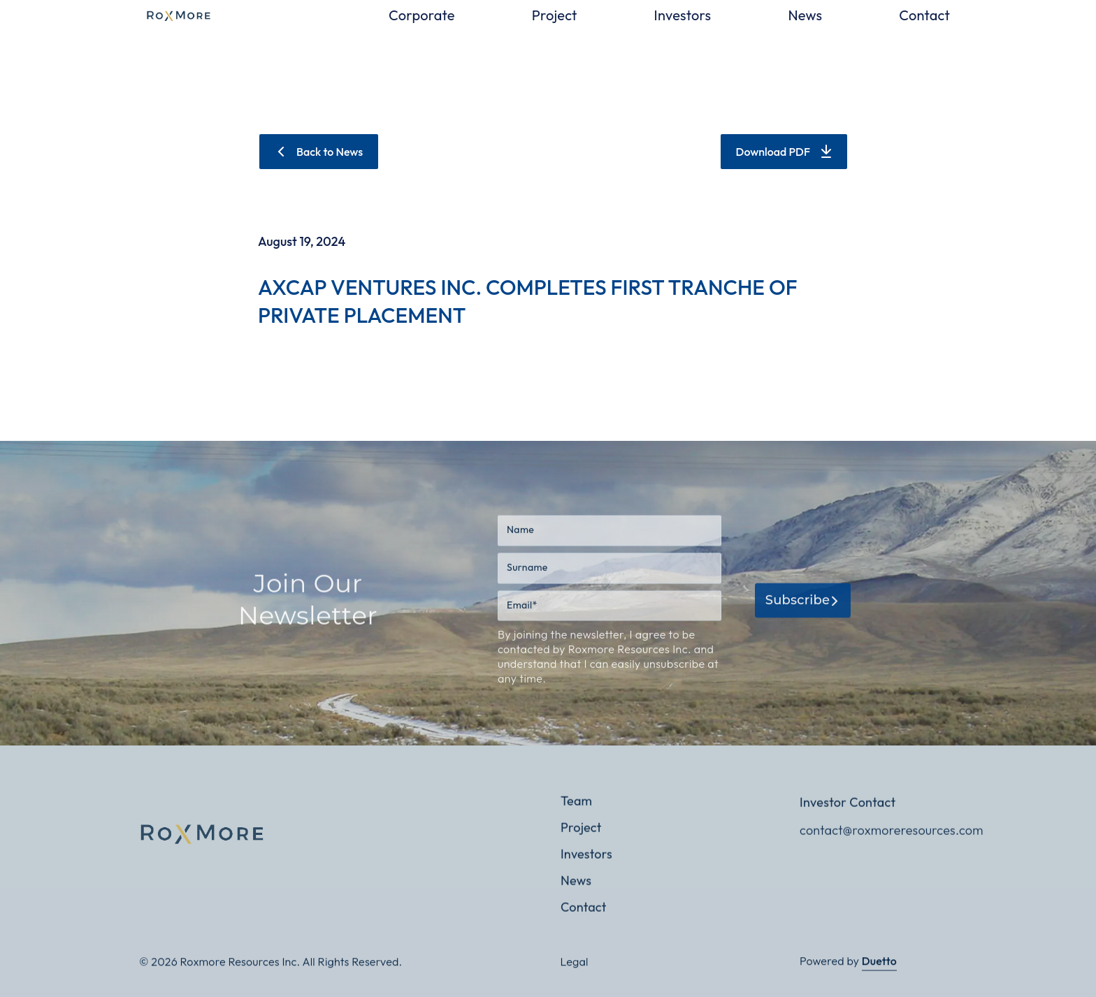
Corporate (422, 15)
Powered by (848, 969)
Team (576, 816)
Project (554, 15)
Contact (924, 15)
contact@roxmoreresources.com (883, 846)
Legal (575, 969)
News (805, 15)
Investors (683, 15)
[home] (247, 15)
